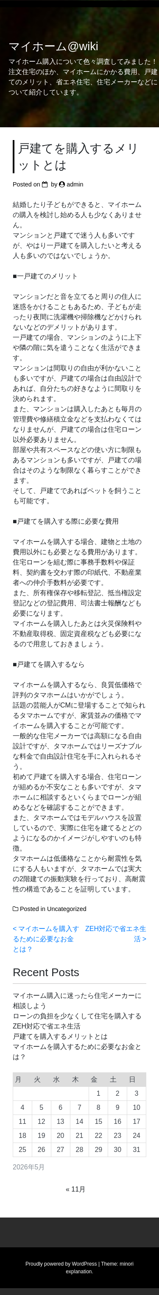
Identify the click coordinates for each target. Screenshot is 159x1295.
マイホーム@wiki (53, 46)
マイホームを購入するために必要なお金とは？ (46, 939)
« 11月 (76, 1189)
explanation (79, 1272)
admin (75, 184)
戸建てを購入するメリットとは (60, 1036)
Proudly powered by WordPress (61, 1264)
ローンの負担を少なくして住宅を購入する (77, 1016)
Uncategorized (66, 908)
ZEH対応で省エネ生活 (47, 1026)
